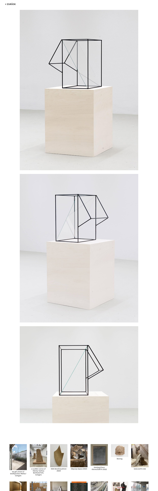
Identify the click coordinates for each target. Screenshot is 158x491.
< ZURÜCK (10, 4)
